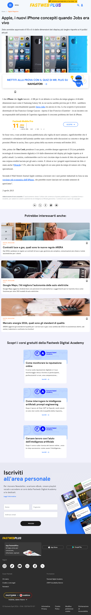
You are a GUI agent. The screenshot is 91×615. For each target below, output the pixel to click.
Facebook (45, 205)
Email (56, 205)
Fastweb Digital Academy (55, 579)
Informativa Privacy (45, 607)
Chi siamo (5, 579)
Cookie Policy (57, 607)
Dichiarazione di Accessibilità (83, 608)
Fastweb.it (5, 587)
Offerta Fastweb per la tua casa (63, 1)
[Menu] (13, 5)
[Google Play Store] (77, 547)
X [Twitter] (40, 205)
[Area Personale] (82, 5)
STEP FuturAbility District (55, 583)
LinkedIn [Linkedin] (34, 205)
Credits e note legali (8, 583)
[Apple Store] (52, 547)
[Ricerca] (78, 5)
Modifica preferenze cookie (69, 608)
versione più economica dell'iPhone (18, 180)
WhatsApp (51, 205)
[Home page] (45, 5)
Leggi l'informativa (10, 496)
